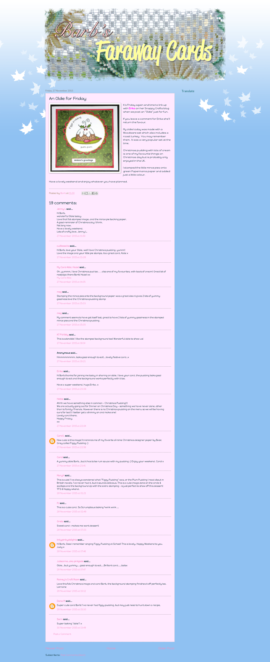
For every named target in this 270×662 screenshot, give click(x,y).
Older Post (166, 648)
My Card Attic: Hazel (68, 267)
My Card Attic (64, 277)
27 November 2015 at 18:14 (71, 343)
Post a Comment (62, 634)
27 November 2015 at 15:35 (71, 324)
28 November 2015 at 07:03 (71, 530)
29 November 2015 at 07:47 (71, 569)
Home (111, 648)
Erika (60, 371)
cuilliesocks (63, 246)
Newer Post (54, 648)
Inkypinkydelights (67, 540)
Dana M (61, 601)
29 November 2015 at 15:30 (71, 609)
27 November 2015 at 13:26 (71, 257)
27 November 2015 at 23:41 (71, 465)
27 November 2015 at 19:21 (71, 361)
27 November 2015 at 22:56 (71, 447)
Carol (60, 457)
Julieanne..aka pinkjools (70, 561)
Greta (60, 521)
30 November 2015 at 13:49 (71, 627)
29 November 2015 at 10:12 (71, 591)
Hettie (60, 399)
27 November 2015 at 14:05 (71, 282)
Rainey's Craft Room (68, 579)
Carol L (60, 436)
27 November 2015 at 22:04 (71, 426)
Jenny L (61, 209)
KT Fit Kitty (63, 334)
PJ (58, 503)
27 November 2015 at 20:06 (71, 389)
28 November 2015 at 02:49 (71, 511)
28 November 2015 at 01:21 (71, 493)
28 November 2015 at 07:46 (71, 551)
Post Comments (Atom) (73, 655)
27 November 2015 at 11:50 (71, 236)
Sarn (60, 619)
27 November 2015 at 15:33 (71, 303)
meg (59, 292)
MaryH (60, 475)
